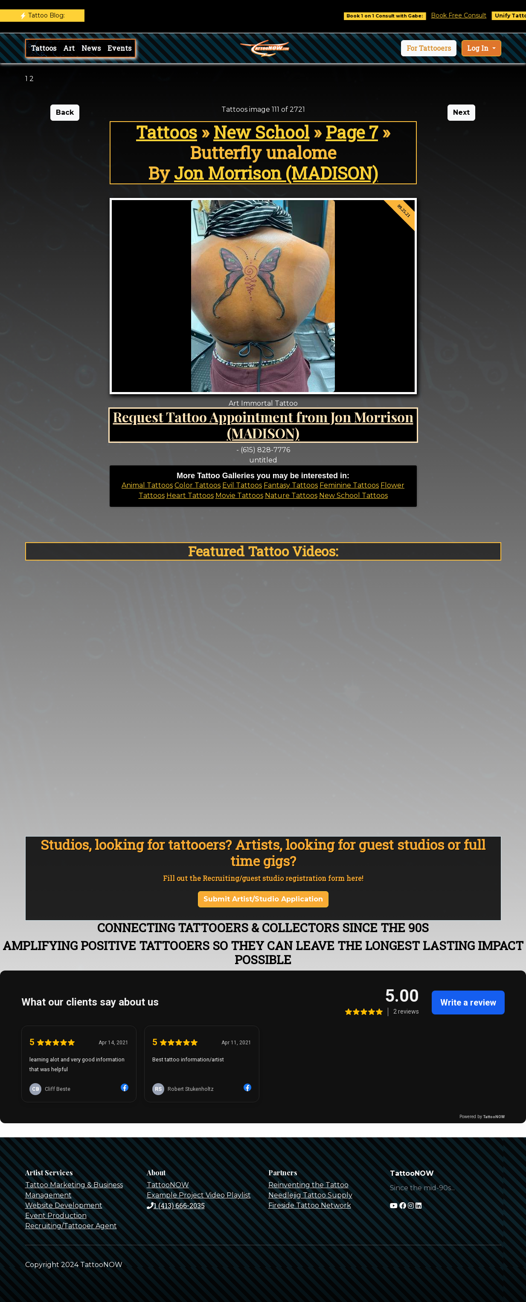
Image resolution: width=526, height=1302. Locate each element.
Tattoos (43, 48)
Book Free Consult (465, 15)
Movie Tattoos (239, 495)
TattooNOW (168, 1185)
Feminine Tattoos (349, 485)
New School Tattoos (353, 495)
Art (69, 48)
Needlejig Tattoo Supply (310, 1195)
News (91, 48)
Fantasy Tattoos (291, 485)
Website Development (63, 1205)
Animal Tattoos (147, 485)
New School (261, 132)
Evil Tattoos (242, 485)
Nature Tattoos (291, 495)
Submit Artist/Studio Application (263, 899)
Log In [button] (478, 48)
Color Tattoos (197, 485)
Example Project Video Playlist (199, 1195)
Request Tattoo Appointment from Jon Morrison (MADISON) (263, 424)
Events (119, 48)
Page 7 (351, 132)
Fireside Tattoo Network (309, 1205)
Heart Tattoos (190, 495)
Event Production (56, 1216)
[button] (428, 48)
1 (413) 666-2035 (176, 1205)
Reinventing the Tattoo (308, 1185)
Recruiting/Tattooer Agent (71, 1226)
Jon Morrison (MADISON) (276, 173)
